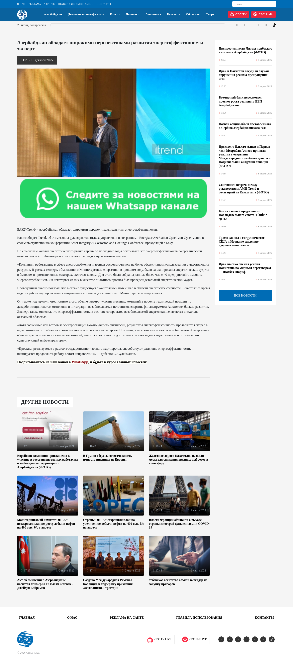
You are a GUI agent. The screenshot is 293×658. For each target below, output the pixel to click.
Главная (27, 617)
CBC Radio (263, 14)
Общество (193, 14)
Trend (42, 238)
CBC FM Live (194, 639)
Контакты (104, 4)
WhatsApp (80, 362)
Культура (173, 14)
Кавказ (115, 14)
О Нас (21, 4)
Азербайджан (53, 14)
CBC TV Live (159, 639)
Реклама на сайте (41, 4)
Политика (132, 14)
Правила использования (75, 4)
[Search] (254, 4)
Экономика (153, 14)
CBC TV (238, 14)
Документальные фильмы (86, 14)
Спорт (210, 14)
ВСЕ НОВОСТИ (245, 295)
